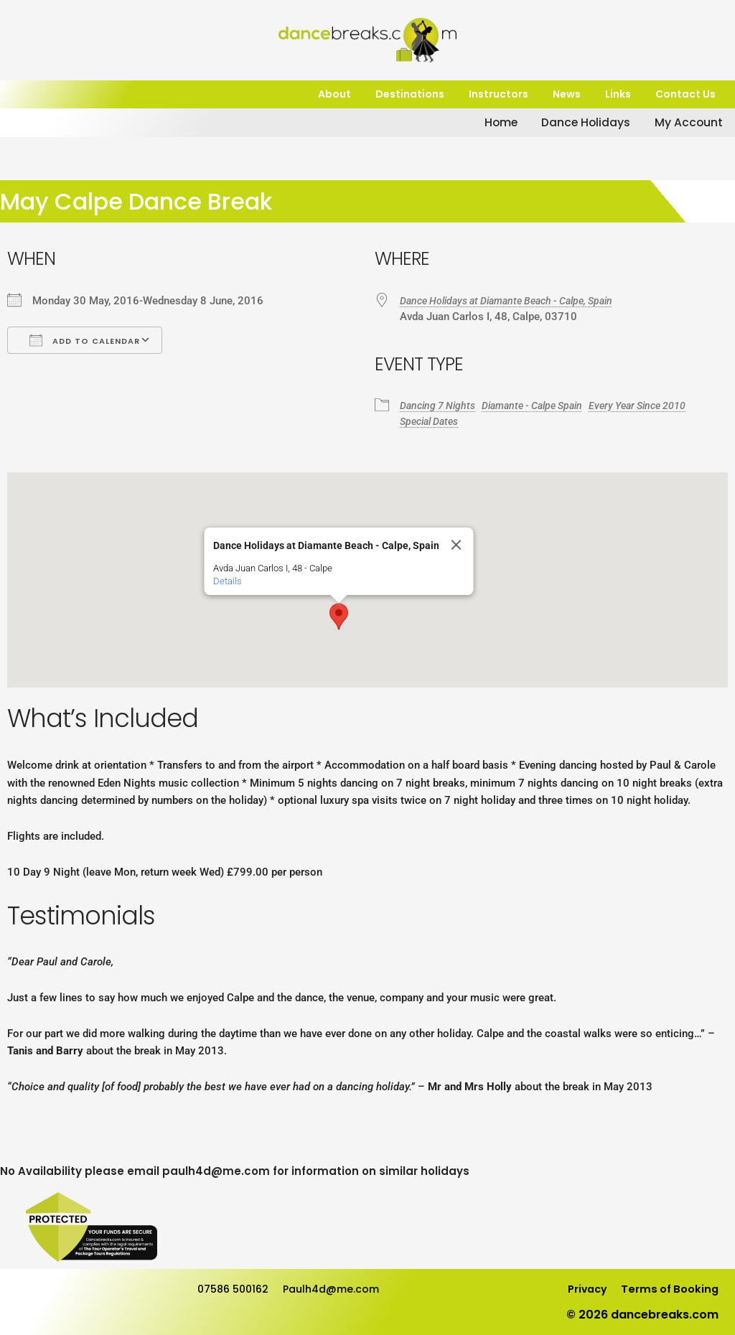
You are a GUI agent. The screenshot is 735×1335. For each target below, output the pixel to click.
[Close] (456, 545)
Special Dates (433, 421)
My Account (677, 123)
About (334, 94)
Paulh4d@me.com (343, 1288)
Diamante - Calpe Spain (543, 405)
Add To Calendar (84, 340)
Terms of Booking (666, 1288)
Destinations (409, 94)
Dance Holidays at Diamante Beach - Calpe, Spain (517, 300)
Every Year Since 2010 (658, 405)
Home (471, 123)
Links (618, 94)
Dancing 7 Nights (440, 405)
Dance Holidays (564, 123)
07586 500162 (236, 1288)
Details (227, 581)
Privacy (578, 1288)
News (567, 94)
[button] (338, 616)
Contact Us (685, 94)
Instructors (498, 94)
